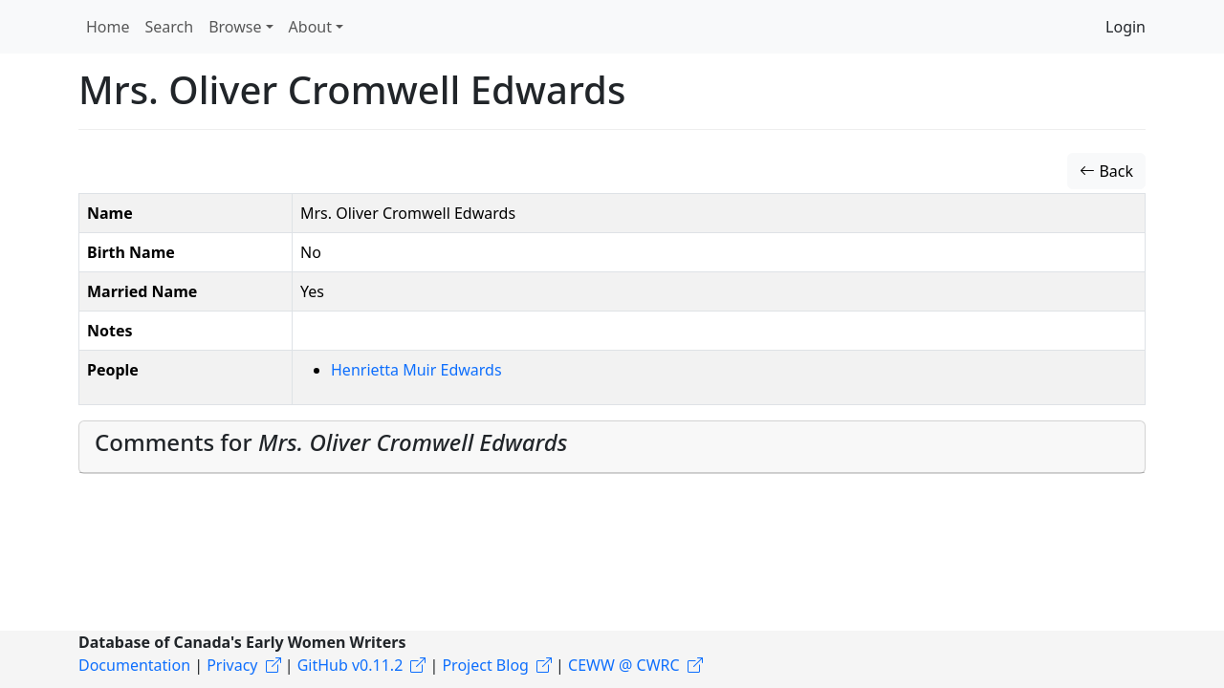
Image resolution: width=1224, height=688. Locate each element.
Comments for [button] (331, 442)
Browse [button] (234, 26)
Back (1106, 171)
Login (1125, 26)
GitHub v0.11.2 (350, 665)
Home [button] (108, 26)
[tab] (612, 447)
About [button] (310, 26)
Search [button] (169, 26)
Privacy (232, 665)
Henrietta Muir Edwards (416, 369)
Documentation (134, 665)
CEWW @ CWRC (624, 665)
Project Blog (485, 665)
